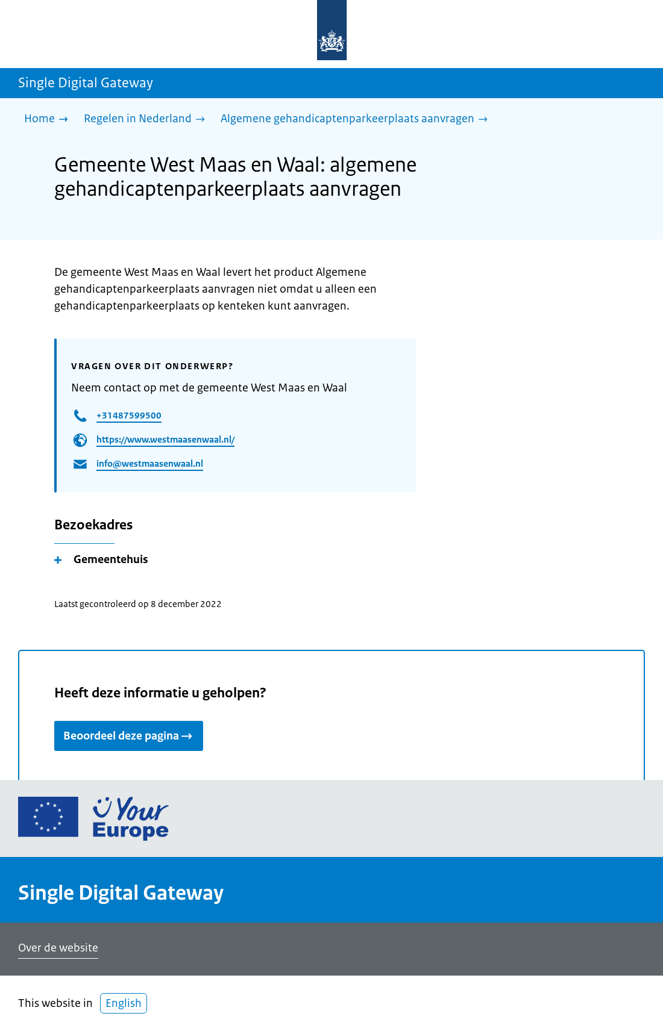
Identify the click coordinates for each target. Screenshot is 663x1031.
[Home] (49, 119)
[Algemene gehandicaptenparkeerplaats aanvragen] (357, 119)
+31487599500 (129, 415)
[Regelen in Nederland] (147, 119)
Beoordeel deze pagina (128, 736)
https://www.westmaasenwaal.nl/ (165, 439)
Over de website (58, 948)
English (123, 1003)
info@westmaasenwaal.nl (149, 463)
